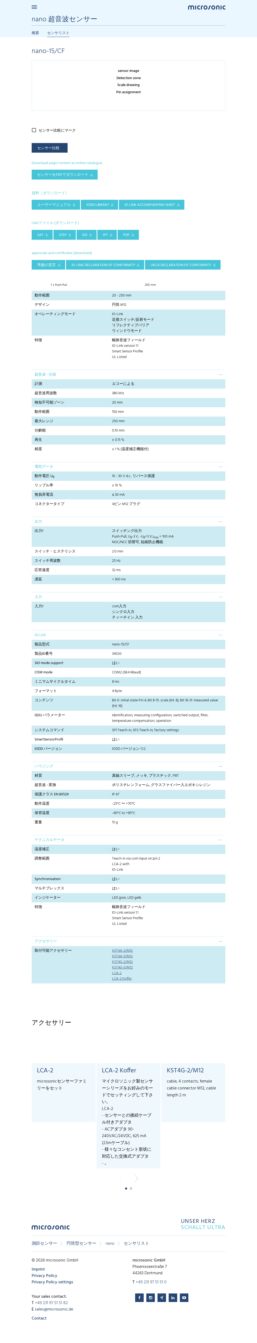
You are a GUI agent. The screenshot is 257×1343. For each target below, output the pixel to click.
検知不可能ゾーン (49, 403)
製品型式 (42, 644)
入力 (38, 597)
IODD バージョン (48, 749)
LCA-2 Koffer (122, 979)
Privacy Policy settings (52, 1282)
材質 (38, 776)
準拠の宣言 (46, 265)
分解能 (40, 431)
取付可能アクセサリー (53, 951)
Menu (34, 7)
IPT (105, 235)
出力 (38, 521)
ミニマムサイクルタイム (55, 682)
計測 (38, 384)
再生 (38, 440)
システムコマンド (49, 730)
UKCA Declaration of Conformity (181, 265)
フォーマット (46, 691)
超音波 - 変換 (45, 785)
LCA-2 (117, 973)
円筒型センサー (81, 1243)
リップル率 (44, 485)
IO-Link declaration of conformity (103, 265)
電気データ (44, 467)
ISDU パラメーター (50, 715)
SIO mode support (49, 663)
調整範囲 (42, 859)
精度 (38, 449)
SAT (40, 235)
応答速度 (42, 570)
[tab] (128, 374)
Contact (39, 1318)
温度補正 (42, 849)
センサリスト (58, 33)
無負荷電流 (44, 495)
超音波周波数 (46, 393)
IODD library (97, 205)
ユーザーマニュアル (54, 205)
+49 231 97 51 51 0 (151, 1282)
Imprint (38, 1269)
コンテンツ (44, 700)
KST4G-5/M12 (122, 967)
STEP (63, 235)
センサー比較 (48, 148)
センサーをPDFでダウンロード (62, 175)
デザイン (42, 305)
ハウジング (44, 766)
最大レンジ (44, 421)
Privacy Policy (44, 1275)
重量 (38, 822)
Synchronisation (48, 879)
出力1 (39, 531)
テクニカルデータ (49, 840)
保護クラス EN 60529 (52, 794)
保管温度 (42, 813)
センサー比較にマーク (57, 131)
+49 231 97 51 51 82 (51, 1303)
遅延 (38, 579)
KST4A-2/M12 (122, 951)
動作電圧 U (44, 476)
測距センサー (44, 1243)
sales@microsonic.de (54, 1309)
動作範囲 (42, 295)
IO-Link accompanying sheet (150, 205)
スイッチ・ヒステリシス (55, 551)
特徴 (38, 340)
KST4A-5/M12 (122, 956)
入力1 (39, 606)
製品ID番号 (44, 654)
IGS (84, 235)
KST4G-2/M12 (122, 962)
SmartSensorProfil (49, 739)
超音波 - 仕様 (45, 374)
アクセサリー (46, 941)
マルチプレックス (49, 888)
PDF (126, 235)
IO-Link (40, 635)
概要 (35, 33)
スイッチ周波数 (48, 561)
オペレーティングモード (55, 314)
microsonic (50, 1228)
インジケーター (48, 898)
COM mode (43, 672)
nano (110, 1243)
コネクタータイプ (49, 504)
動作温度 (42, 804)
